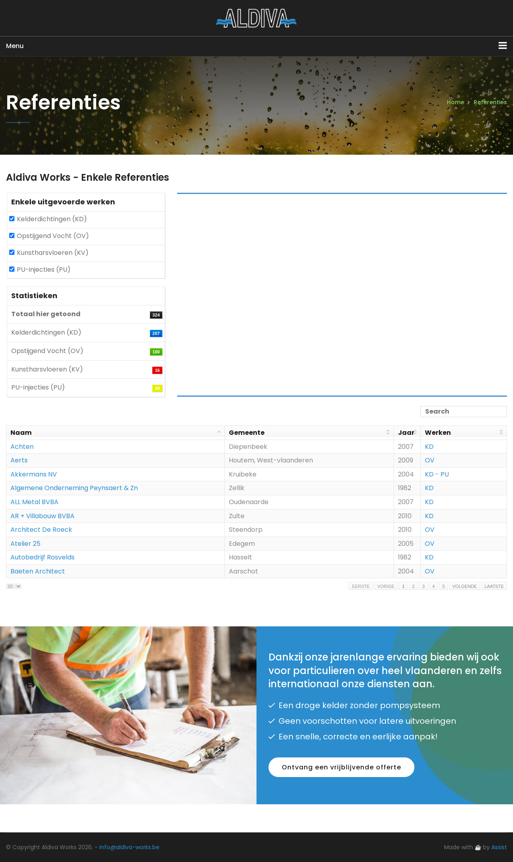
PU (444, 474)
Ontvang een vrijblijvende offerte (341, 767)
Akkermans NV (33, 474)
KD (429, 446)
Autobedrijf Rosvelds (42, 557)
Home (455, 102)
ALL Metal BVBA (34, 502)
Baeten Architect (37, 571)
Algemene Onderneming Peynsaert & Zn (74, 488)
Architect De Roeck (41, 529)
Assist (499, 847)
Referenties (490, 102)
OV (429, 460)
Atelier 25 (25, 543)
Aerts (19, 460)
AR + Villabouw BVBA (42, 516)
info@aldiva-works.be (129, 847)
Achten (22, 446)
